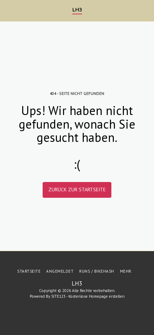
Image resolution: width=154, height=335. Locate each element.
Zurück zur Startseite (77, 189)
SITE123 (58, 296)
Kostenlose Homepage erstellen (96, 296)
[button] (8, 10)
